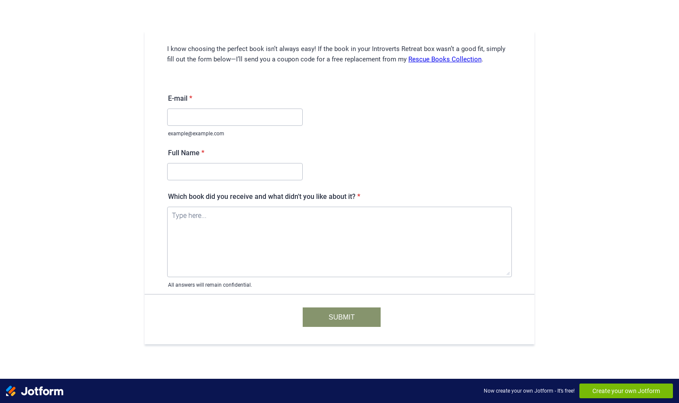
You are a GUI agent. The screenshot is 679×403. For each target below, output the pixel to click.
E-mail (180, 98)
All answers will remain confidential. (210, 285)
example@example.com (196, 134)
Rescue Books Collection (445, 59)
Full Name (186, 153)
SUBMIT (342, 317)
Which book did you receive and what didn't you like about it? (264, 196)
